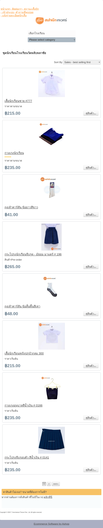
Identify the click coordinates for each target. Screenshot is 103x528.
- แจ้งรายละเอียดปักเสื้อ (14, 15)
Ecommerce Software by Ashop (51, 523)
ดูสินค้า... (91, 113)
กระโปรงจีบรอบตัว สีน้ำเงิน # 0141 (27, 457)
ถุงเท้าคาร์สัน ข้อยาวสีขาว (21, 207)
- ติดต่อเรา (16, 9)
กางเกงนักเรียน (14, 153)
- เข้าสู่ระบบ (7, 12)
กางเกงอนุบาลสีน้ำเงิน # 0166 (23, 405)
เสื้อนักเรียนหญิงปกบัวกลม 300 (24, 353)
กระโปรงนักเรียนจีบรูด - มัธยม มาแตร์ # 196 (33, 254)
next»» (55, 484)
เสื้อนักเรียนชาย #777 (18, 101)
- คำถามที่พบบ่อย (24, 12)
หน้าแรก (5, 9)
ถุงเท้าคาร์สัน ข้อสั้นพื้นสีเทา (22, 306)
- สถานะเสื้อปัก (30, 9)
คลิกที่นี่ (48, 497)
